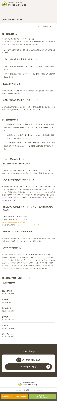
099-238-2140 (9, 294)
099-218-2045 (9, 337)
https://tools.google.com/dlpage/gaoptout (31, 225)
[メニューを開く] (52, 3)
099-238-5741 (9, 302)
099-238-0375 (9, 319)
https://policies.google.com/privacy (14, 222)
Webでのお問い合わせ (28, 367)
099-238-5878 (9, 311)
